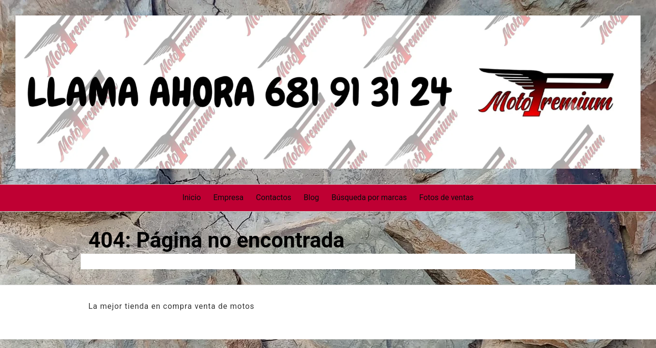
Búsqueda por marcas (369, 197)
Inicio (191, 197)
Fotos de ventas (446, 197)
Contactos (273, 197)
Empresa (228, 197)
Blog (311, 197)
